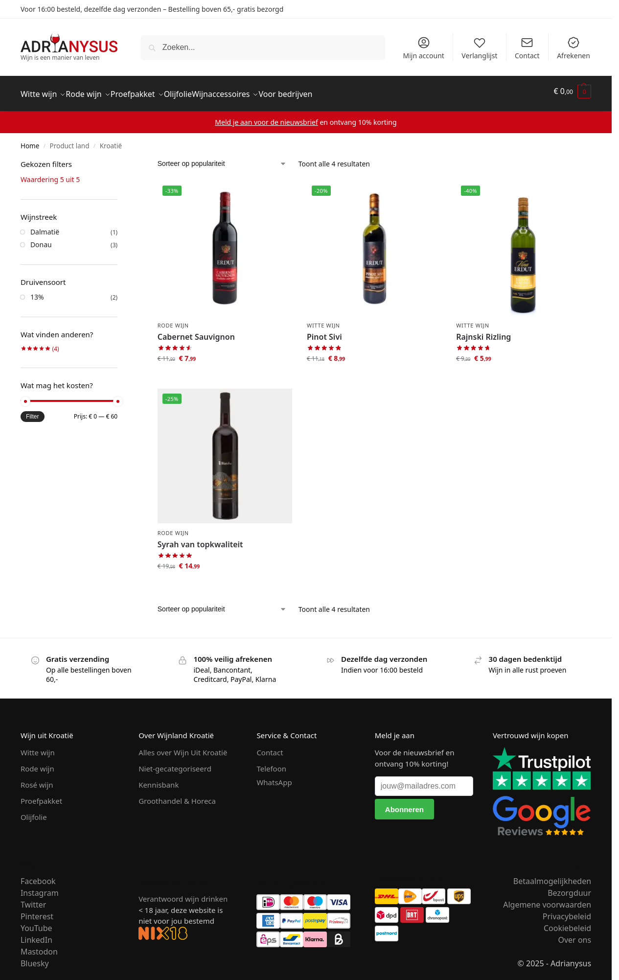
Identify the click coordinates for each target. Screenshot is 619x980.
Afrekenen (573, 48)
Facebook (38, 875)
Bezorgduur (569, 887)
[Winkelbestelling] (222, 158)
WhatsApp (274, 777)
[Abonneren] (405, 803)
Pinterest (37, 910)
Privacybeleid (567, 910)
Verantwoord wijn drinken (183, 893)
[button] (573, 91)
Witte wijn (323, 319)
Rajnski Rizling (483, 331)
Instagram (40, 887)
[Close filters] (120, 159)
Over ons (574, 934)
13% (37, 291)
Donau (41, 239)
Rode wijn (173, 319)
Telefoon (271, 763)
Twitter (33, 898)
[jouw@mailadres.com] (424, 781)
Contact (527, 48)
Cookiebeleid (567, 922)
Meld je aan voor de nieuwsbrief (266, 116)
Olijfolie (34, 812)
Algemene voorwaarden (547, 898)
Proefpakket (41, 795)
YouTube (36, 922)
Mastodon (39, 945)
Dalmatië (44, 226)
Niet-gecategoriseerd (174, 763)
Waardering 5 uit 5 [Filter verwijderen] (50, 174)
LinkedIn (36, 934)
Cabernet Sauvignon (196, 331)
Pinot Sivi (324, 331)
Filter (32, 411)
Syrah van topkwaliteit (200, 539)
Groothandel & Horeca (177, 795)
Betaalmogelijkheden (552, 875)
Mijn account (423, 48)
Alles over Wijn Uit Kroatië (182, 747)
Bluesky (35, 957)
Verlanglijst (479, 48)
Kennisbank (158, 779)
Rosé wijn (37, 779)
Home (30, 140)
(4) (40, 343)
